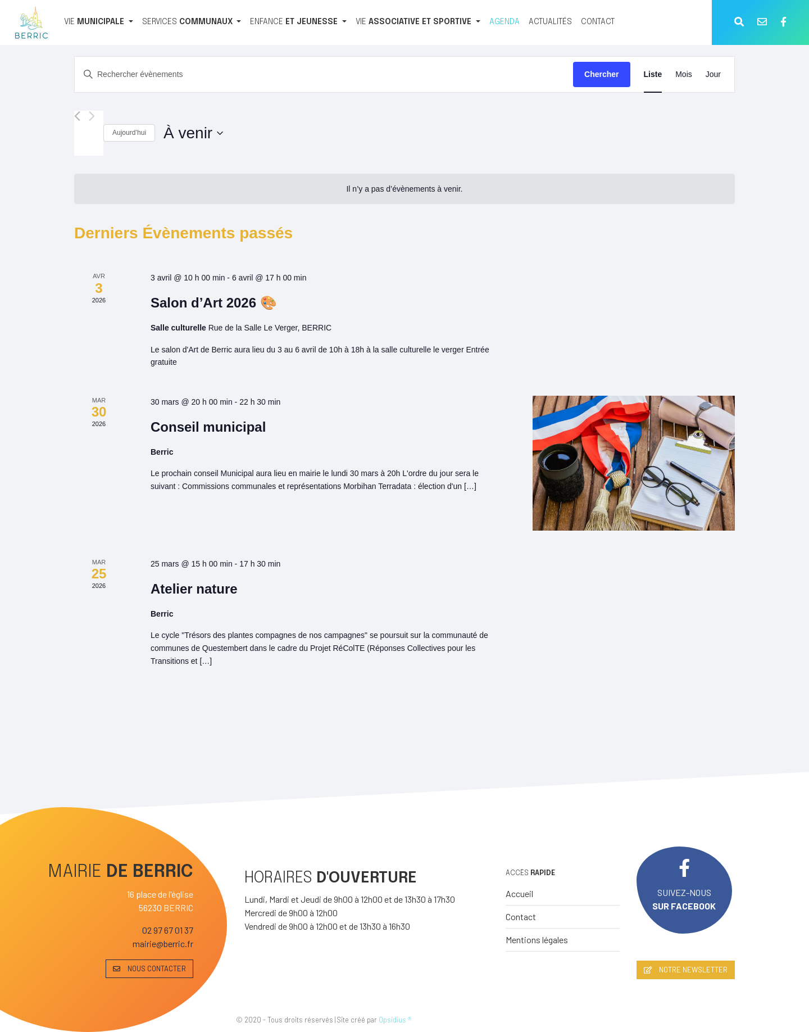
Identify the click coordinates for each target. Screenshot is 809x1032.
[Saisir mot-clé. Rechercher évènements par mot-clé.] (324, 74)
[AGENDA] (504, 22)
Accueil (519, 893)
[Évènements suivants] (92, 116)
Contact (521, 916)
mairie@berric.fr (163, 943)
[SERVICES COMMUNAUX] (192, 22)
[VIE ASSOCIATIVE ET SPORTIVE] (418, 22)
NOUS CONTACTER (149, 968)
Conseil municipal (208, 426)
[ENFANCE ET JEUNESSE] (298, 22)
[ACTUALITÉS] (550, 22)
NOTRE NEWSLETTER (686, 969)
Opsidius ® (395, 1019)
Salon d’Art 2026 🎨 (214, 302)
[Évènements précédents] (77, 116)
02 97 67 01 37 (167, 930)
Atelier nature (194, 588)
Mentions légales (537, 939)
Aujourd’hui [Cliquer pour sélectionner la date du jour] (129, 133)
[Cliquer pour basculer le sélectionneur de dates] (193, 133)
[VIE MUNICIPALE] (99, 22)
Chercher (601, 74)
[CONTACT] (597, 22)
